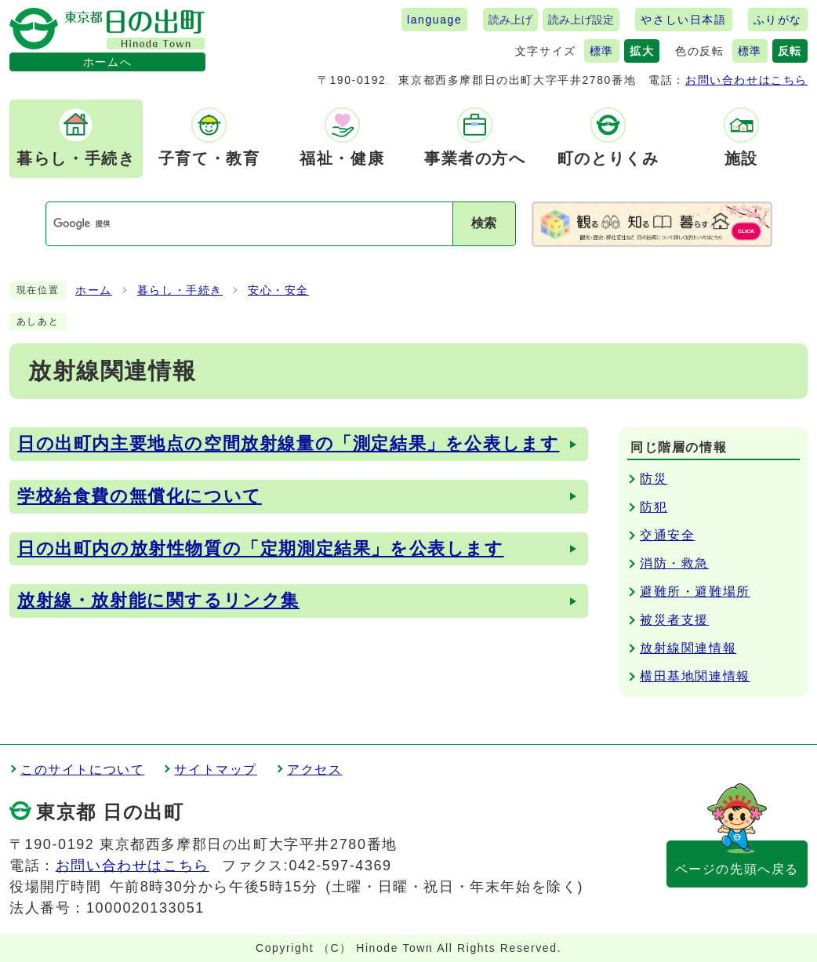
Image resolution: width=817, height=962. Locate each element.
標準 (602, 51)
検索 (483, 223)
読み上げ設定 (581, 19)
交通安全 (667, 535)
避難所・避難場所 (695, 591)
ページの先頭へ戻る (737, 869)
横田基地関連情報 (695, 676)
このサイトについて (82, 769)
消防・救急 (674, 563)
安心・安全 (278, 290)
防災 (653, 478)
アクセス (314, 769)
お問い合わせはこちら (746, 80)
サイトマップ (215, 769)
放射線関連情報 (688, 648)
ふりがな (777, 19)
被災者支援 (674, 619)
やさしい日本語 (683, 19)
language (434, 19)
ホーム (93, 290)
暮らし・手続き (180, 290)
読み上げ (510, 19)
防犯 (653, 507)
